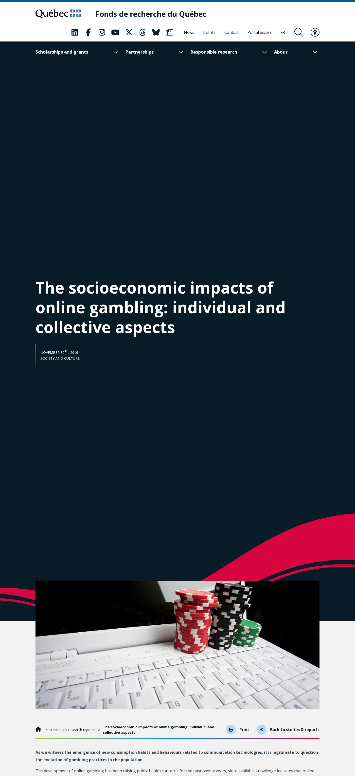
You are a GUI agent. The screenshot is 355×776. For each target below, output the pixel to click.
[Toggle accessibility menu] (315, 32)
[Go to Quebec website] (58, 13)
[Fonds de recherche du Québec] (150, 14)
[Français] (283, 32)
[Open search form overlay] (298, 32)
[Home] (39, 729)
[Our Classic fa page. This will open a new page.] (75, 32)
